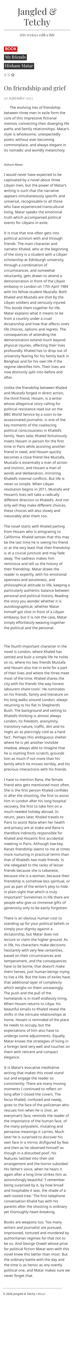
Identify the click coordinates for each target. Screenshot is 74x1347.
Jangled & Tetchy (37, 17)
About (41, 1294)
